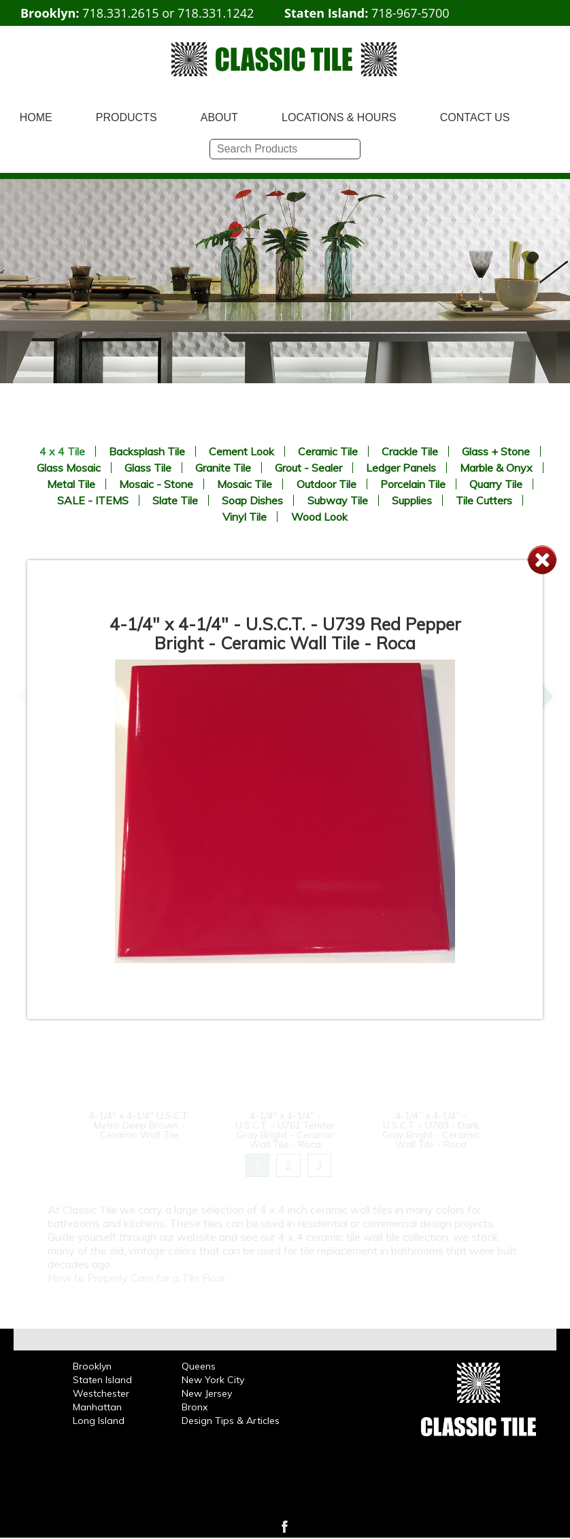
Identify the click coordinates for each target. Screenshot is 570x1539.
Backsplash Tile (147, 451)
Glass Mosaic (69, 467)
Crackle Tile (410, 451)
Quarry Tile (495, 484)
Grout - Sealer (308, 467)
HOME (36, 117)
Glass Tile (147, 467)
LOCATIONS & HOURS (339, 117)
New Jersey (207, 1393)
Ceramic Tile (328, 451)
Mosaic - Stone (156, 484)
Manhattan (97, 1407)
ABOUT (219, 117)
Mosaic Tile (244, 484)
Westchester (101, 1393)
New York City (213, 1380)
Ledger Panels (401, 467)
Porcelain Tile (413, 484)
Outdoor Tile (326, 484)
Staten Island (102, 1380)
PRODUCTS (126, 117)
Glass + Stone (496, 451)
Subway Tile (337, 500)
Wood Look (319, 516)
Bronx (194, 1407)
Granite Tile (223, 467)
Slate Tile (175, 500)
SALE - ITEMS (93, 500)
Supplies (412, 500)
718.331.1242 (216, 13)
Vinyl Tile (244, 516)
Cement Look (241, 451)
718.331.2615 (120, 13)
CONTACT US (475, 117)
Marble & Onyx (496, 467)
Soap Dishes (252, 500)
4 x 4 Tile (62, 451)
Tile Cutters (484, 500)
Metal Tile (71, 484)
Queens (199, 1366)
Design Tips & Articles (231, 1420)
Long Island (98, 1420)
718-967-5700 (410, 13)
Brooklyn (92, 1366)
